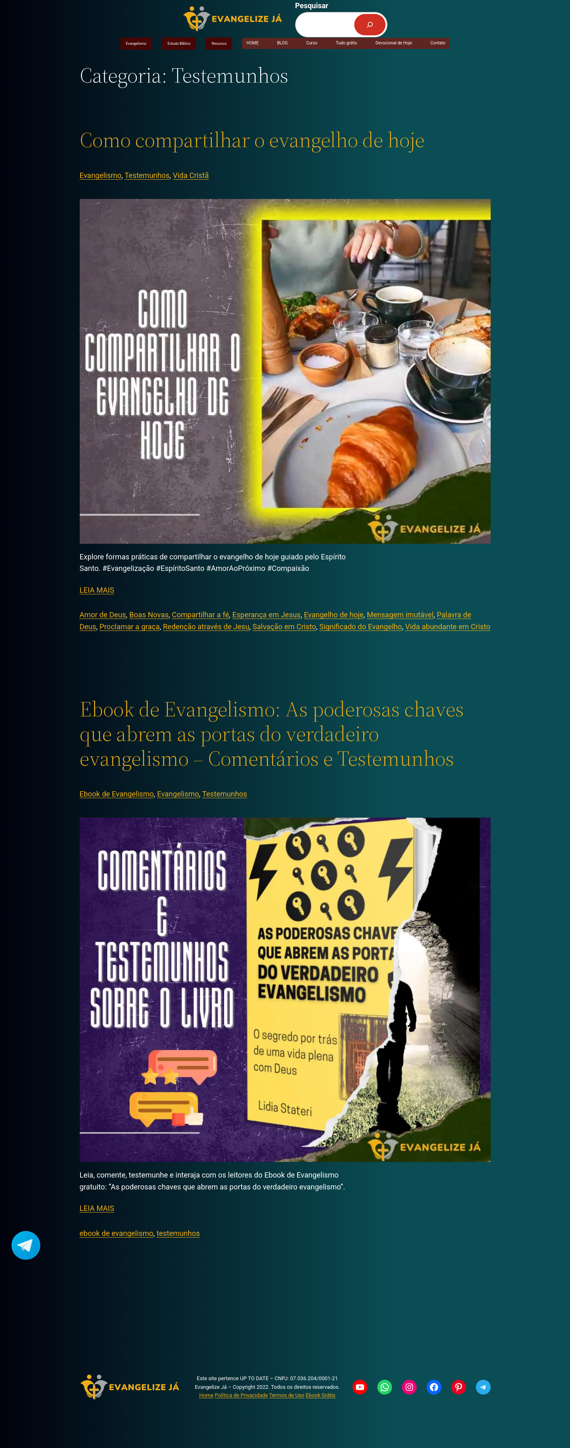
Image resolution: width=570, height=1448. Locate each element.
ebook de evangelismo (116, 1233)
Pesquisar (311, 5)
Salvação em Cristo (284, 626)
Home (206, 1395)
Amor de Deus (103, 614)
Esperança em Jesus (266, 614)
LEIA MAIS (97, 590)
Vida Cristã (191, 175)
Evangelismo (136, 44)
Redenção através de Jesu (206, 626)
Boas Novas (149, 614)
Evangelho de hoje (333, 614)
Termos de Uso (287, 1395)
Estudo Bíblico (179, 44)
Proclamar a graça (129, 626)
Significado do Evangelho (360, 626)
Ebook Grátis (320, 1395)
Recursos (219, 44)
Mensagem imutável (400, 614)
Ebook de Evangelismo (117, 794)
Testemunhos (147, 175)
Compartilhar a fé (200, 614)
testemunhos (178, 1233)
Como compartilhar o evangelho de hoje (252, 139)
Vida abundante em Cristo (447, 626)
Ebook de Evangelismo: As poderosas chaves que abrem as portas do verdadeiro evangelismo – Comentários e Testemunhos (272, 733)
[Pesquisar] (369, 24)
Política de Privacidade (241, 1395)
